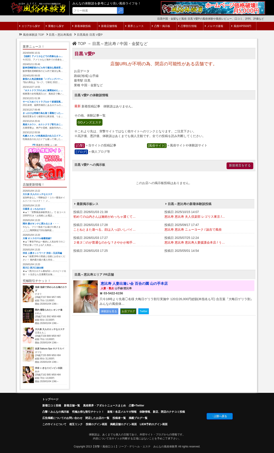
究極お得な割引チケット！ (88, 411)
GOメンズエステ (89, 122)
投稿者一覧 (119, 418)
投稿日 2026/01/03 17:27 (117, 240)
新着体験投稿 (81, 26)
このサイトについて (54, 424)
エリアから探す (29, 26)
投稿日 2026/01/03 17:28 (117, 227)
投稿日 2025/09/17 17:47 (208, 227)
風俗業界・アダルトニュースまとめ (104, 405)
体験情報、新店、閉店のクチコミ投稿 (162, 411)
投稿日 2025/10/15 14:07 (208, 214)
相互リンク (76, 424)
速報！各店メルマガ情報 (122, 411)
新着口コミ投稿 (51, 405)
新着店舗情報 (108, 26)
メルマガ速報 (214, 26)
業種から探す (55, 26)
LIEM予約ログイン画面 (154, 424)
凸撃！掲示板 (161, 26)
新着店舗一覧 (72, 405)
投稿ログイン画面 (96, 424)
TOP (79, 43)
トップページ (50, 399)
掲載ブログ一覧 (138, 418)
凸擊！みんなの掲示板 (55, 411)
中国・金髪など (134, 43)
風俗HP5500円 (241, 26)
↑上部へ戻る (219, 416)
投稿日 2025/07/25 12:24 (208, 240)
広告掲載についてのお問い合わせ (62, 418)
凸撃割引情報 (187, 26)
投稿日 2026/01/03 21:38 (117, 214)
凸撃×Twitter (136, 405)
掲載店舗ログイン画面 (123, 424)
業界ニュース (134, 26)
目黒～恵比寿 (104, 43)
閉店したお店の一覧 (97, 418)
